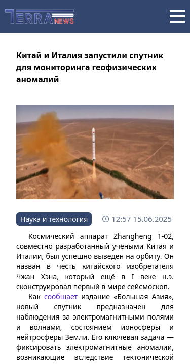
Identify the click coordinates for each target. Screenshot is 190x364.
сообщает (61, 296)
